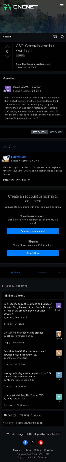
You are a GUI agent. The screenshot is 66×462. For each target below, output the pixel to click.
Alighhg (10, 380)
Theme (18, 450)
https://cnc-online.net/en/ (16, 179)
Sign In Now (33, 253)
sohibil (10, 336)
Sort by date (56, 132)
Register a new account (33, 231)
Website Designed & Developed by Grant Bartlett (33, 434)
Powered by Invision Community (33, 457)
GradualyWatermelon (38, 64)
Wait (9, 358)
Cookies (48, 450)
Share (15, 272)
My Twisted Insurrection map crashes (23, 332)
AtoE (9, 398)
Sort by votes (39, 132)
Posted (27, 91)
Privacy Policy (33, 450)
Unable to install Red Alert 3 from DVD (24, 395)
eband (10, 317)
